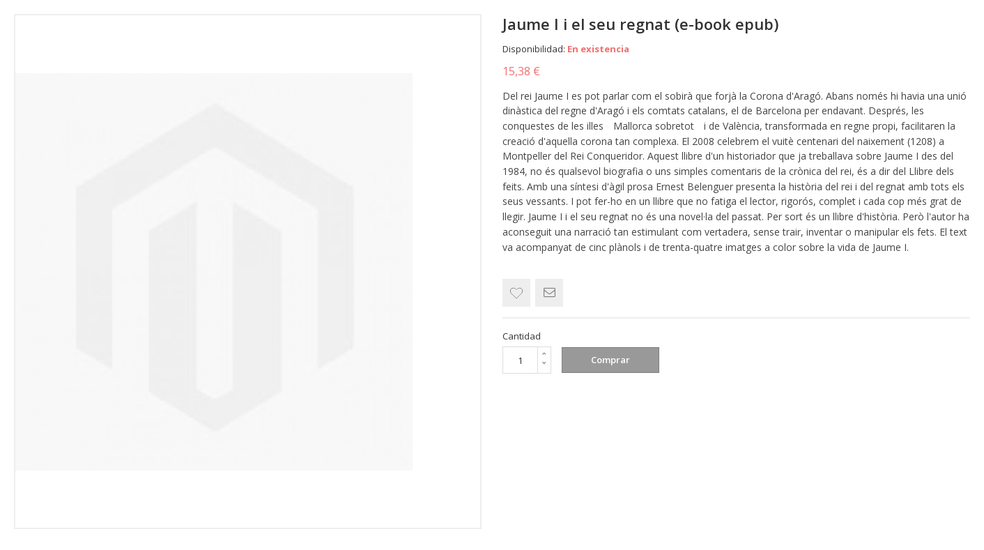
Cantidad (521, 336)
